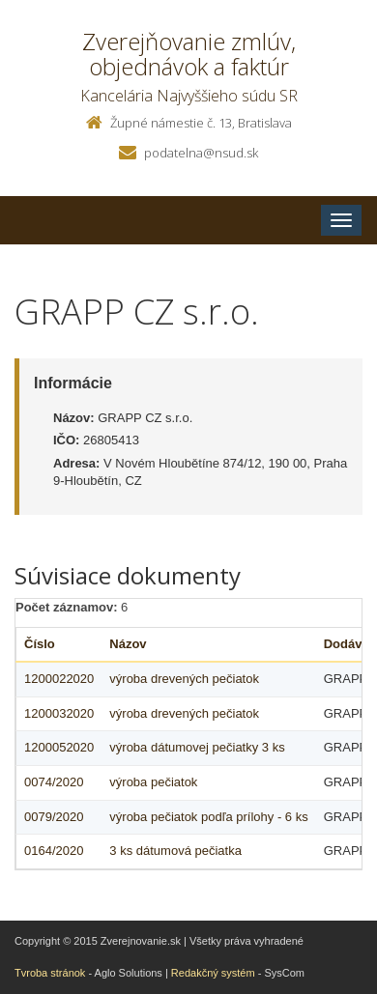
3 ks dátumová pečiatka (175, 850)
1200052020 (59, 747)
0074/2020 (53, 782)
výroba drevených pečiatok (184, 678)
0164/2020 (53, 850)
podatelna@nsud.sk (201, 152)
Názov (127, 644)
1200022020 (59, 678)
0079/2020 (53, 816)
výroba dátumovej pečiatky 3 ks (196, 747)
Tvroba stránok (49, 973)
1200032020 (59, 713)
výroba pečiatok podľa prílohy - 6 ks (208, 816)
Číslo (39, 644)
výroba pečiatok (153, 782)
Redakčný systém (213, 973)
